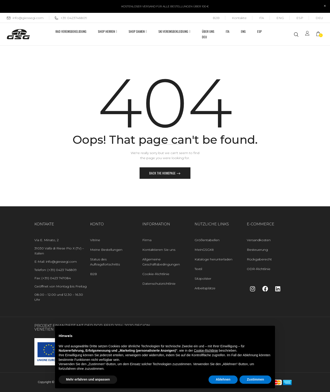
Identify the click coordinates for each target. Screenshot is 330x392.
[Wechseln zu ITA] (261, 18)
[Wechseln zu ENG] (280, 18)
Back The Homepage (162, 173)
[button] (319, 34)
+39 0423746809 (71, 18)
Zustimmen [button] (255, 379)
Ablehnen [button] (223, 379)
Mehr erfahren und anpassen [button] (88, 379)
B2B (216, 18)
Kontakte (239, 18)
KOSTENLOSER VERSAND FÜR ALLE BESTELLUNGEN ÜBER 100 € (165, 6)
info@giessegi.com (28, 18)
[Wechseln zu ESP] (299, 18)
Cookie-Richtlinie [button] (206, 350)
